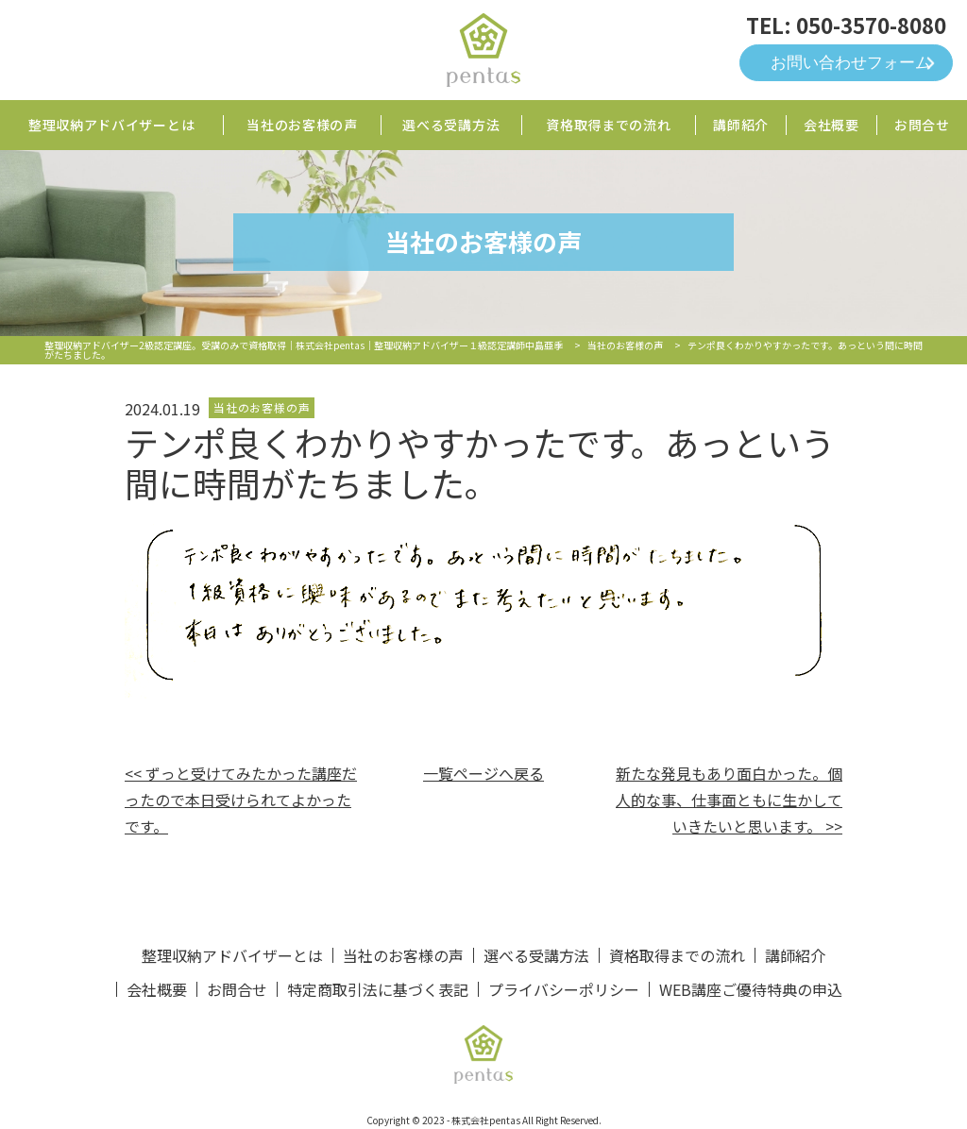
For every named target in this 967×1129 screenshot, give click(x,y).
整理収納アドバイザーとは (111, 124)
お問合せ (922, 124)
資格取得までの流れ (608, 124)
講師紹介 (741, 124)
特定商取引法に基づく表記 (377, 989)
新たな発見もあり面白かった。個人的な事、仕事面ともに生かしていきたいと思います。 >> (729, 799)
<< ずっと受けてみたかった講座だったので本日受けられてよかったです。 (241, 799)
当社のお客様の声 (302, 124)
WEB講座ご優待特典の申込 (750, 989)
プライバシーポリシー (563, 989)
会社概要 (831, 124)
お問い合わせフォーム (851, 63)
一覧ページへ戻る (483, 773)
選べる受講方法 (451, 124)
